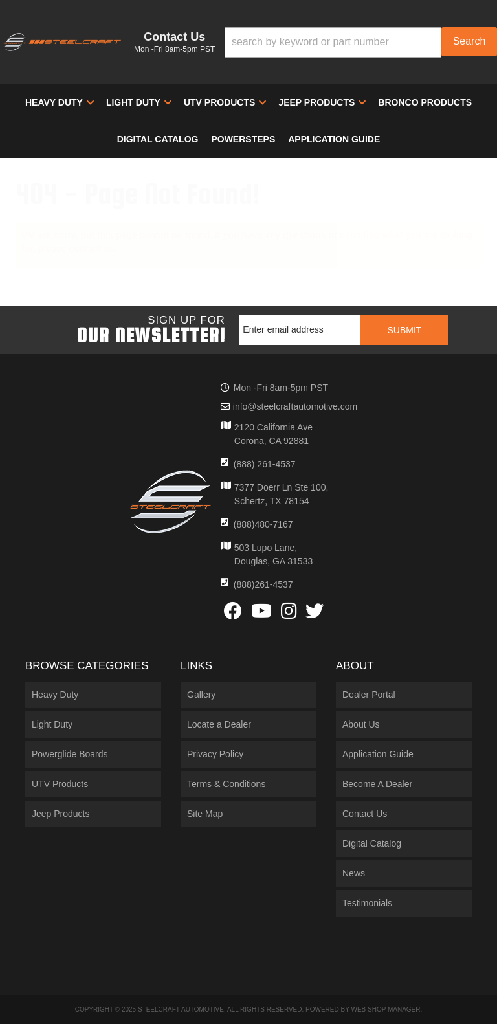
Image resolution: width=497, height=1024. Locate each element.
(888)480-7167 (263, 524)
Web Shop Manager (385, 1009)
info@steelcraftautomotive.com (295, 406)
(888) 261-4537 (265, 464)
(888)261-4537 (263, 584)
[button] (361, 42)
